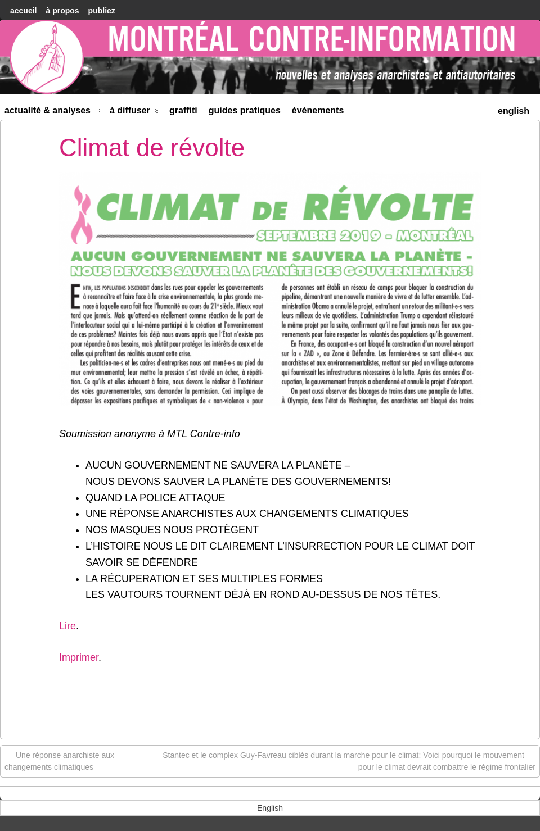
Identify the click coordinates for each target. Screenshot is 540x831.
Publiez (101, 10)
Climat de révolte (152, 147)
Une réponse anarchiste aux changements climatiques (59, 760)
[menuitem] (513, 110)
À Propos (62, 10)
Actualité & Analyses (52, 113)
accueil (23, 10)
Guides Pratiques (245, 110)
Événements (318, 110)
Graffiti (183, 110)
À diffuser (135, 113)
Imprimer (78, 657)
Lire (67, 626)
